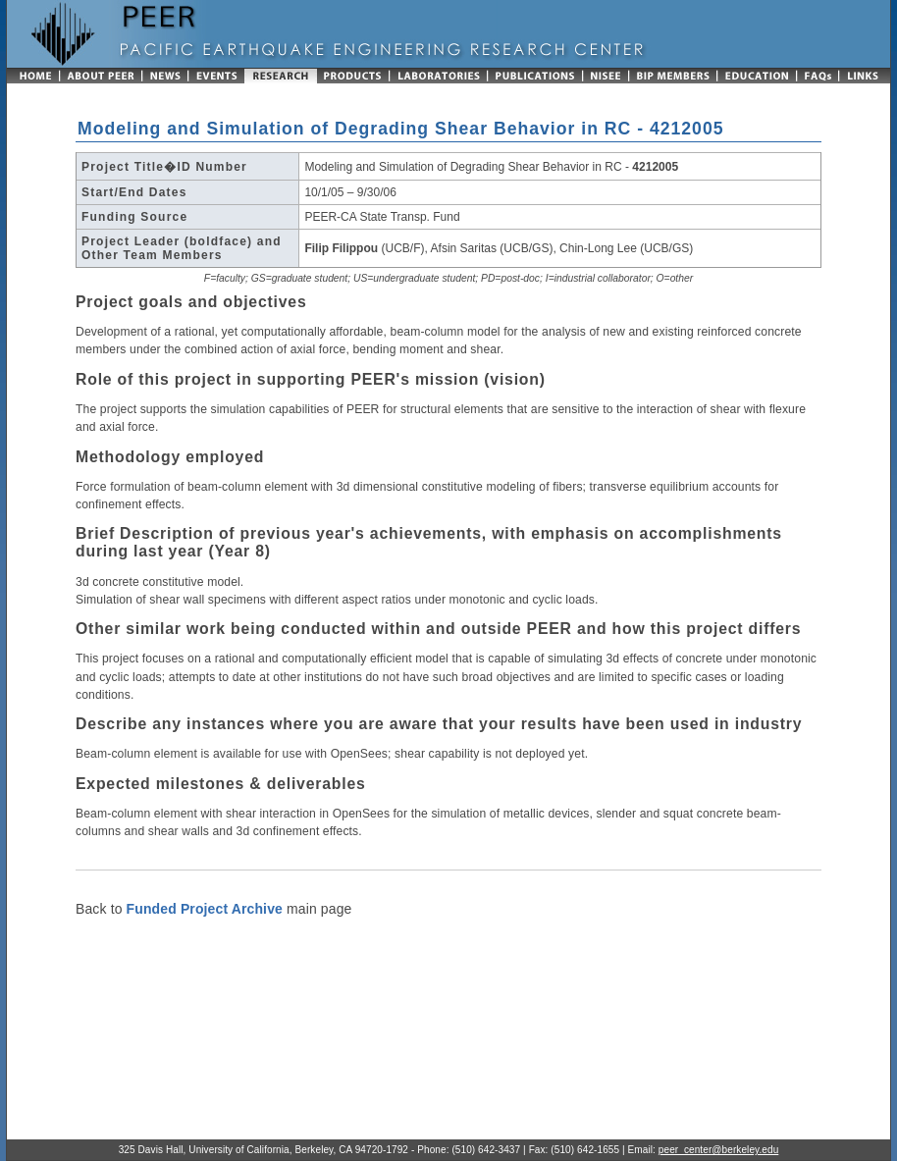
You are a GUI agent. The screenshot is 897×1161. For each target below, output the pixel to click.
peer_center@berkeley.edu (718, 1149)
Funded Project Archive (205, 909)
